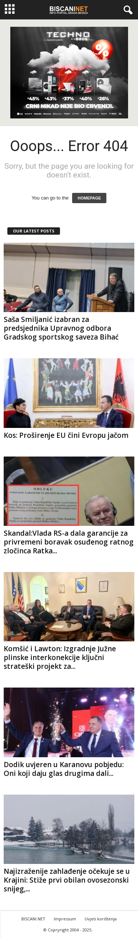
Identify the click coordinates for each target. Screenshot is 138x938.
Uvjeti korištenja (101, 918)
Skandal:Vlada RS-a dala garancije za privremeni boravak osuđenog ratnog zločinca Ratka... (69, 542)
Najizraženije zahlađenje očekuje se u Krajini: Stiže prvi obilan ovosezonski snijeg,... (67, 880)
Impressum (65, 918)
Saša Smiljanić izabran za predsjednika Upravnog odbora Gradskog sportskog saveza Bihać (61, 328)
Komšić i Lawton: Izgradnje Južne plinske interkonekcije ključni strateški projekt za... (60, 657)
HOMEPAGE (89, 198)
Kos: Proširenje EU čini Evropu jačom (66, 435)
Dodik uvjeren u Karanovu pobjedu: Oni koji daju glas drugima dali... (64, 769)
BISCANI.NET (33, 918)
